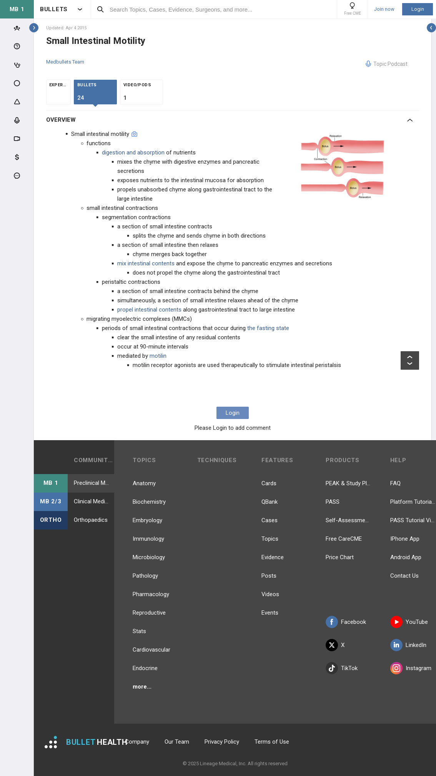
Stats (139, 631)
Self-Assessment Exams (348, 520)
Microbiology (149, 557)
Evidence (272, 557)
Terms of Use (272, 741)
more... (142, 686)
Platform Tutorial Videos (413, 501)
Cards (268, 483)
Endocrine (145, 668)
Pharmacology (151, 594)
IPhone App (404, 538)
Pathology (145, 575)
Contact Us (404, 575)
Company (137, 741)
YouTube (409, 622)
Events (269, 612)
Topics (269, 538)
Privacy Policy (222, 741)
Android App (405, 557)
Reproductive (149, 612)
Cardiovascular (151, 649)
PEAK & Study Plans (348, 483)
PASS (332, 501)
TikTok (342, 668)
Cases (269, 520)
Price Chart (340, 557)
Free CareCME (344, 538)
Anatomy (144, 483)
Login (417, 9)
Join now (384, 9)
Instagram (410, 668)
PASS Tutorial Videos (413, 520)
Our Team (177, 741)
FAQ (395, 483)
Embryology (147, 520)
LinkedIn (408, 645)
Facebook (346, 622)
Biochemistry (149, 501)
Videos (270, 594)
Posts (268, 575)
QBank (269, 501)
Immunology (148, 538)
